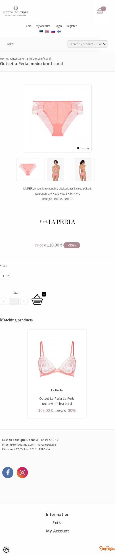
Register (72, 26)
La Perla (57, 390)
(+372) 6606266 (46, 445)
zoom (85, 148)
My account (43, 26)
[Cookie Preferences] (6, 550)
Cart (28, 26)
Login (58, 26)
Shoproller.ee (107, 548)
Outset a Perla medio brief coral (30, 59)
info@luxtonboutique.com (18, 445)
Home (4, 59)
